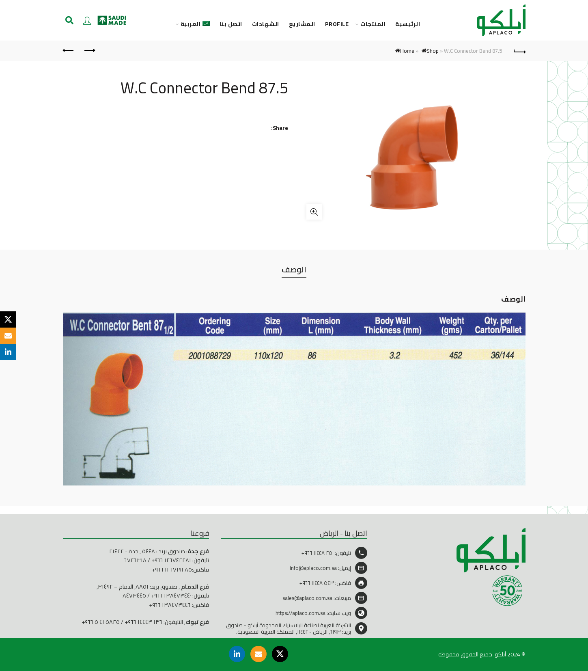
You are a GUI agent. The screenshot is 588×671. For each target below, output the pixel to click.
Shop (432, 51)
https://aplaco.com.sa (300, 613)
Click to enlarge (314, 212)
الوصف (294, 269)
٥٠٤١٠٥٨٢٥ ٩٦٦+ (101, 622)
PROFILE (337, 24)
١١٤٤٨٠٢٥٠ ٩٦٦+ (318, 553)
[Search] (69, 20)
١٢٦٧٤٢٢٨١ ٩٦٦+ (171, 560)
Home (407, 51)
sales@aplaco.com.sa (307, 598)
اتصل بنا (231, 24)
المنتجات (373, 24)
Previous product (89, 50)
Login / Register (87, 20)
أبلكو (500, 654)
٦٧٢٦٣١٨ (135, 560)
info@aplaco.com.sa (313, 568)
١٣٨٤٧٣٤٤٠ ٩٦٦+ (171, 595)
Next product (68, 50)
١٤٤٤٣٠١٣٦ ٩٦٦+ (143, 622)
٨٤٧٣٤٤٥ (134, 595)
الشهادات (265, 24)
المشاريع (302, 24)
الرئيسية (407, 24)
